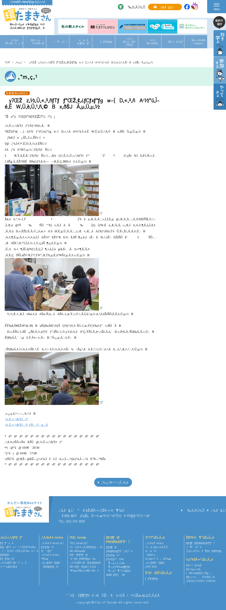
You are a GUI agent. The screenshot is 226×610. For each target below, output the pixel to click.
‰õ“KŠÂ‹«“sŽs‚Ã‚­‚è (199, 559)
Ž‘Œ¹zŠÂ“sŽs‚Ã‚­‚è (158, 572)
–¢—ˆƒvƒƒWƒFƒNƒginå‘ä (82, 558)
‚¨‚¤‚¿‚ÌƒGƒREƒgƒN (50, 562)
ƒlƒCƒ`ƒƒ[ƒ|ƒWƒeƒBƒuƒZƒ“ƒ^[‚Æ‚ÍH (119, 549)
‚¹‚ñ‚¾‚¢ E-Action (52, 537)
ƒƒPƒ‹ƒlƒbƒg (106, 41)
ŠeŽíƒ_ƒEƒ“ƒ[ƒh (115, 574)
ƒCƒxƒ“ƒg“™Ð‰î (115, 559)
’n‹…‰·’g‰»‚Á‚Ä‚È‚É (156, 547)
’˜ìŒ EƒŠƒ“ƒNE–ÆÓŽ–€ (89, 595)
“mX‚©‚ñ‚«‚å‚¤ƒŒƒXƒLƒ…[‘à (86, 547)
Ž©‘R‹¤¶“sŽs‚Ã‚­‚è (200, 537)
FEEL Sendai (78, 537)
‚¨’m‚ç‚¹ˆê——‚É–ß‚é (114, 482)
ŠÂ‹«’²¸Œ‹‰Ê (175, 41)
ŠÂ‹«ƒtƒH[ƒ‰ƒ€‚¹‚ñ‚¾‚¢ (83, 566)
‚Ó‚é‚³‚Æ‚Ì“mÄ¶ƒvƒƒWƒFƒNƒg (203, 551)
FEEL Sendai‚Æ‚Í (78, 543)
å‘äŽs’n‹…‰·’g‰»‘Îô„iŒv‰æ (158, 556)
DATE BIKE (151, 566)
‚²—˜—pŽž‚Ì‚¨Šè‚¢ (8, 566)
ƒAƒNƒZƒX (4, 554)
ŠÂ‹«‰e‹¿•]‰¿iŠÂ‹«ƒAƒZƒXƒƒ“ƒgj (198, 571)
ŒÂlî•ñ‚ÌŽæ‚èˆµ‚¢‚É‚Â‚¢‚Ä (139, 595)
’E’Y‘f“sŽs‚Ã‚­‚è (155, 537)
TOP (7, 62)
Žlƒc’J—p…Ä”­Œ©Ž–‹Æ (37, 41)
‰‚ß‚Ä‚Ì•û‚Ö (135, 6)
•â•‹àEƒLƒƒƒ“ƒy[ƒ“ (83, 41)
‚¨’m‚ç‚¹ (18, 62)
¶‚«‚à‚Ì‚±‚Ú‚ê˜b (115, 563)
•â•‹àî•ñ (150, 551)
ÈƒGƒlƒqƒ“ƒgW (49, 566)
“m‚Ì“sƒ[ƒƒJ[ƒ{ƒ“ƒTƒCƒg (129, 41)
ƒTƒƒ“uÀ (6, 543)
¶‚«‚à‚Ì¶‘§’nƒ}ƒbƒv (118, 570)
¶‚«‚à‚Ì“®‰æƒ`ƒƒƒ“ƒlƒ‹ (118, 567)
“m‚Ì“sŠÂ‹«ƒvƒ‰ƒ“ (152, 41)
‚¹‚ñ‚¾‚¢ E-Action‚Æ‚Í (52, 543)
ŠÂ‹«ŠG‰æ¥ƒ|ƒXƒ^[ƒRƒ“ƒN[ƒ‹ (79, 553)
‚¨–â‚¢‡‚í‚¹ (166, 7)
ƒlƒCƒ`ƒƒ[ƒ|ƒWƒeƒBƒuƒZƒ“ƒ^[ (118, 539)
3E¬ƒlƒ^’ (47, 551)
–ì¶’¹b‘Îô (60, 41)
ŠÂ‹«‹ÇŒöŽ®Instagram (198, 41)
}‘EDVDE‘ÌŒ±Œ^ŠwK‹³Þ (19, 551)
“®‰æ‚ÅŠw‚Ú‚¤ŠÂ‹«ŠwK (84, 570)
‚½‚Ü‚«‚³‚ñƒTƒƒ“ (11, 537)
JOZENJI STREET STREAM (200, 581)
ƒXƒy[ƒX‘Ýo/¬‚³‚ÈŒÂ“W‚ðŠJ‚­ (18, 547)
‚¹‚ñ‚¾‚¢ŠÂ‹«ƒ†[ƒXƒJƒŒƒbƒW (85, 562)
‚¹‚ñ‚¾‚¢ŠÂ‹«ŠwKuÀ (14, 41)
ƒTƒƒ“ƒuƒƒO (7, 558)
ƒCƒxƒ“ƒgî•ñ (47, 547)
